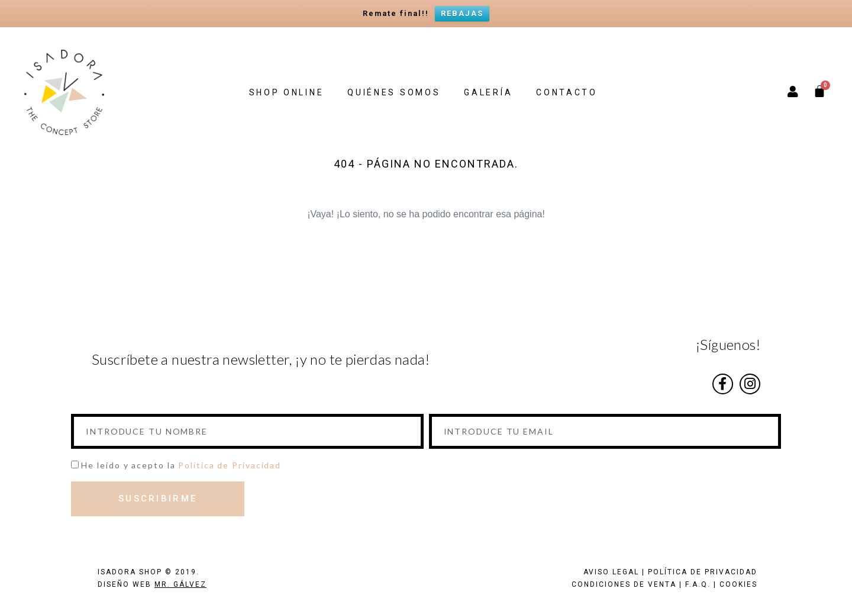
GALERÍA (488, 92)
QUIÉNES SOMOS (393, 92)
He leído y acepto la (181, 465)
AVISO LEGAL (611, 572)
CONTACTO (567, 92)
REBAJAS (462, 13)
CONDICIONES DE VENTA (624, 584)
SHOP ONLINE (286, 92)
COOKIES (738, 584)
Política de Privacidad (229, 465)
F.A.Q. (698, 584)
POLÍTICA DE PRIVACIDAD (702, 572)
